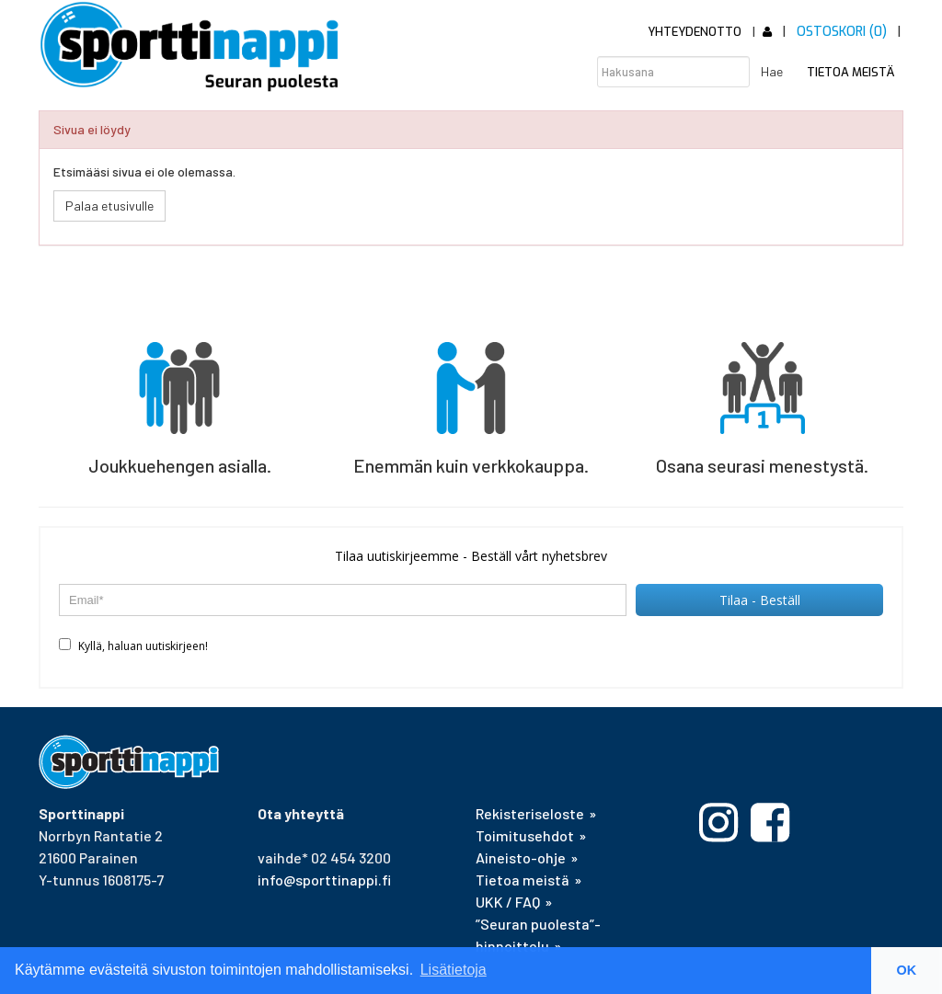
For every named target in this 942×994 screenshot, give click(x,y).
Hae (772, 71)
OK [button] (907, 970)
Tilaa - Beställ (759, 600)
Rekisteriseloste (530, 813)
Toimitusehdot (525, 835)
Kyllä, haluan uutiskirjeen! (133, 646)
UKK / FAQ (508, 901)
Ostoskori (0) (841, 31)
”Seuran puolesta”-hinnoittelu (538, 934)
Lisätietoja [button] (453, 969)
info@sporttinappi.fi (324, 879)
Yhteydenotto (694, 32)
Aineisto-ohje (521, 857)
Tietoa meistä (851, 72)
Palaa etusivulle (109, 205)
